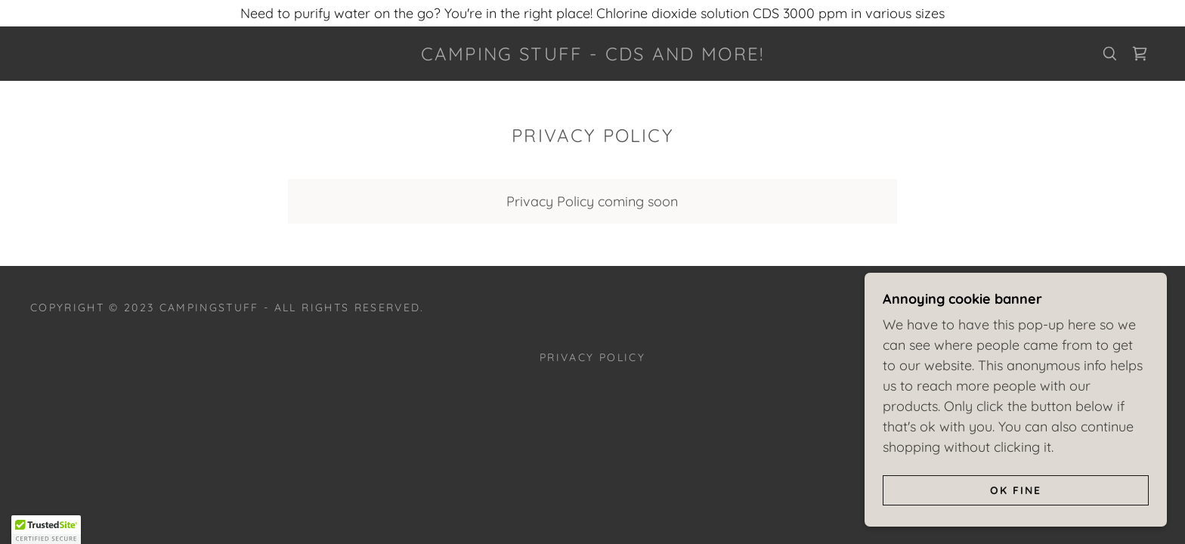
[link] (592, 55)
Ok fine (1015, 489)
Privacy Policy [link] (592, 357)
